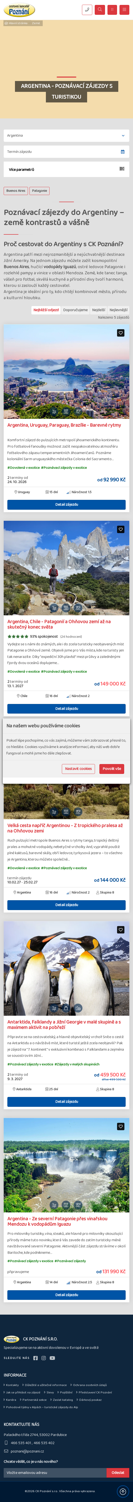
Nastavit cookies (78, 769)
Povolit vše (112, 769)
